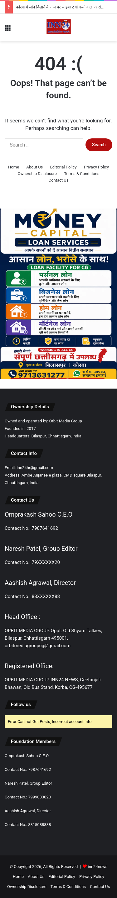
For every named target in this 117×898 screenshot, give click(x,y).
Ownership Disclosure (37, 173)
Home (13, 167)
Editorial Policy (63, 167)
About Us (34, 167)
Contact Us (59, 180)
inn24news (98, 866)
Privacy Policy (96, 167)
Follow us (21, 704)
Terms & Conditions (81, 173)
